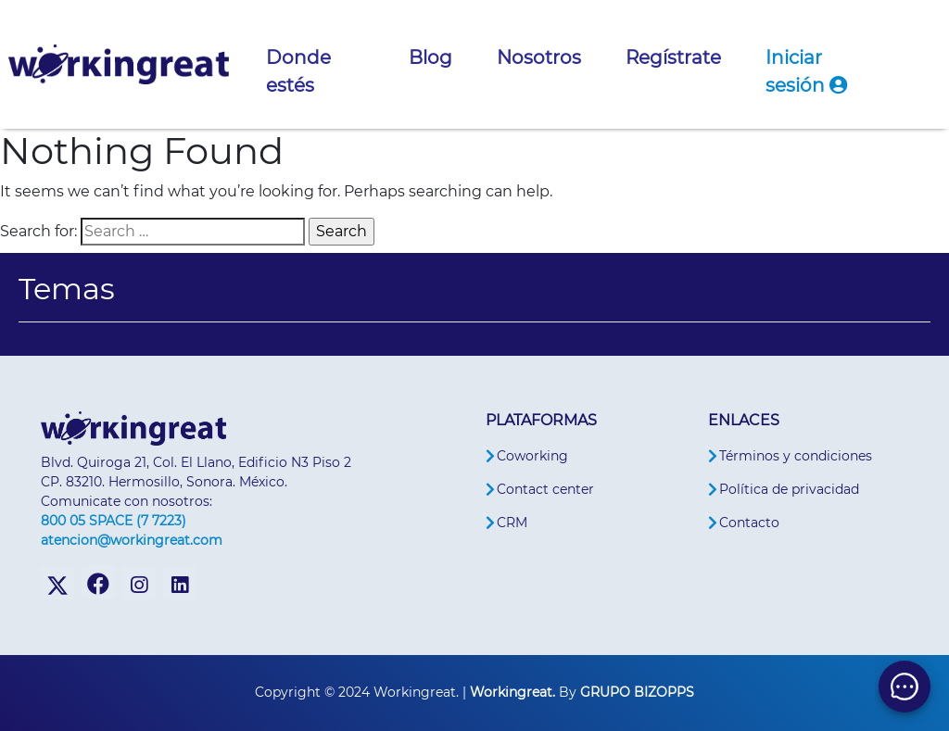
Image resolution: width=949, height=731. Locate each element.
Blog (430, 57)
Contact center (545, 489)
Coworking (532, 455)
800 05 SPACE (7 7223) (113, 520)
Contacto (749, 522)
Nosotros (539, 57)
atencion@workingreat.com (131, 540)
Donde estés (298, 71)
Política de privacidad (789, 489)
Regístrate (673, 57)
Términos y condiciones (795, 455)
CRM (512, 522)
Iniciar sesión (806, 71)
